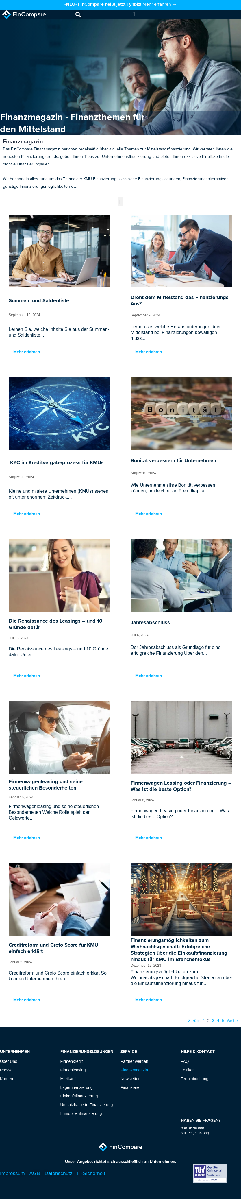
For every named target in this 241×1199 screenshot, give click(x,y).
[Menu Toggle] (134, 14)
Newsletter (130, 1078)
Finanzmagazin (134, 1070)
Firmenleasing (73, 1070)
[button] (78, 14)
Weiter (232, 1020)
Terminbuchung (195, 1078)
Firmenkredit (71, 1061)
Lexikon (188, 1070)
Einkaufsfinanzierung (79, 1096)
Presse (6, 1070)
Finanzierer (130, 1087)
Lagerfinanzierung (76, 1087)
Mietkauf (68, 1078)
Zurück (194, 1020)
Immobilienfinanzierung (81, 1113)
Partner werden (134, 1061)
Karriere (7, 1078)
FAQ (185, 1061)
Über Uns (8, 1061)
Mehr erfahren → (159, 4)
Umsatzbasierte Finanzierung (86, 1104)
